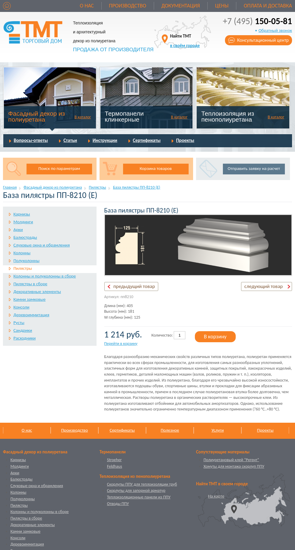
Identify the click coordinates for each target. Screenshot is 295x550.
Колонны (21, 252)
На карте (216, 496)
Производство (127, 5)
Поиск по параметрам (59, 168)
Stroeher (114, 459)
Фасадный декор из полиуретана (36, 116)
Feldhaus (114, 466)
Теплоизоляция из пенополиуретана (227, 116)
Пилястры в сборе (30, 283)
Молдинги (23, 221)
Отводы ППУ (118, 503)
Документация (181, 5)
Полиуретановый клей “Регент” (231, 459)
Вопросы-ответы (31, 140)
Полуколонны (26, 260)
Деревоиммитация (31, 314)
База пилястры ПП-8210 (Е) (136, 187)
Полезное (170, 430)
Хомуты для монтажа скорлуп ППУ (234, 466)
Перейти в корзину (121, 343)
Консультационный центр (263, 40)
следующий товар (263, 286)
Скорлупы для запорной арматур (136, 490)
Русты (18, 322)
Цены (222, 5)
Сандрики (22, 330)
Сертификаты (147, 140)
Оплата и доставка (268, 5)
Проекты (185, 140)
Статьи (70, 140)
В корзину (215, 336)
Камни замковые (29, 299)
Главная (10, 187)
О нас (87, 5)
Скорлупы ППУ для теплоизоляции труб (142, 484)
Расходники (24, 338)
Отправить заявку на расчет (254, 168)
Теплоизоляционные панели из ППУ (138, 497)
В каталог (82, 117)
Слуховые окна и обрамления (41, 245)
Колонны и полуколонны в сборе (44, 276)
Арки (18, 229)
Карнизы (21, 214)
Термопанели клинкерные (124, 116)
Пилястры (97, 187)
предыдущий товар (134, 286)
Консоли (21, 307)
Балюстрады (25, 237)
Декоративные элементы (37, 291)
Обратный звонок (275, 30)
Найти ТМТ (185, 40)
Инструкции (105, 140)
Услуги (218, 430)
